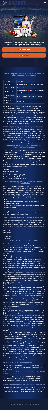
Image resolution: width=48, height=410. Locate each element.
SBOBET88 (6, 106)
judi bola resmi (17, 244)
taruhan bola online (18, 152)
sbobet (24, 220)
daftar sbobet (30, 186)
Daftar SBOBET (24, 49)
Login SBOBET (24, 55)
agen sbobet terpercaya (27, 380)
